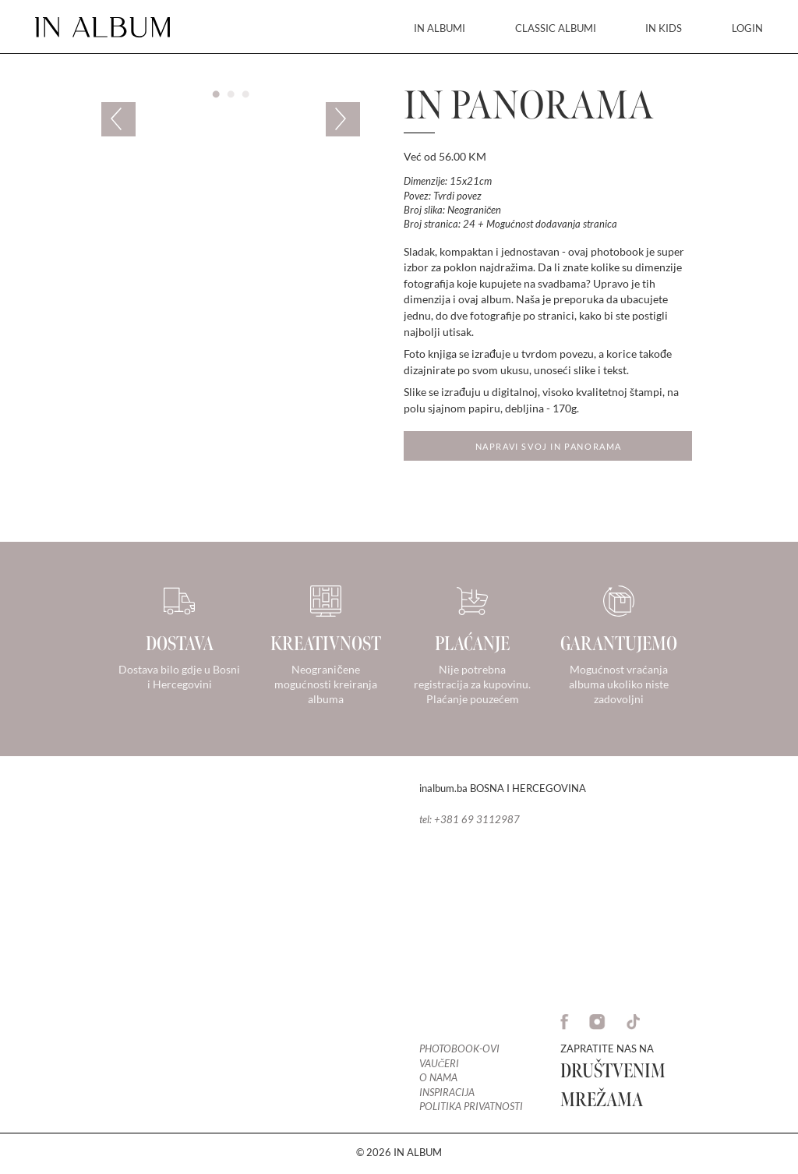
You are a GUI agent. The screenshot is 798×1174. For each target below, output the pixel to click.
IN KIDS (663, 28)
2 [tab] (230, 94)
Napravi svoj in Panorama (548, 446)
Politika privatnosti (471, 1106)
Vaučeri (439, 1064)
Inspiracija (447, 1092)
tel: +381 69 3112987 (469, 819)
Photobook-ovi (459, 1049)
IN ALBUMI (439, 28)
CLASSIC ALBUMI (555, 28)
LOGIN (747, 28)
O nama (438, 1078)
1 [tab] (216, 94)
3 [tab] (245, 94)
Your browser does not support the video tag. (199, 944)
